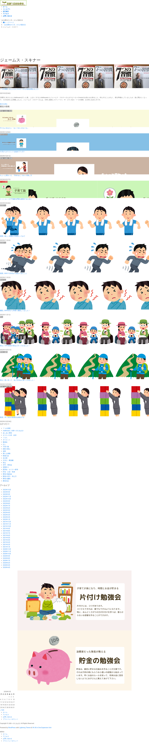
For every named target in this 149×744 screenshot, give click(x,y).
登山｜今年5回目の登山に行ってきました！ (15, 346)
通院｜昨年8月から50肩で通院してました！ (15, 310)
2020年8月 (6, 558)
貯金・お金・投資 (9, 472)
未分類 (5, 458)
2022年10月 (7, 499)
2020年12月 (7, 549)
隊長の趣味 (6, 479)
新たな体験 (6, 453)
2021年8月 (6, 531)
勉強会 (5, 442)
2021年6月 (6, 535)
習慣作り (6, 467)
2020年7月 (6, 560)
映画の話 (6, 456)
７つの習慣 (6, 428)
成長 (4, 451)
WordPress (12, 727)
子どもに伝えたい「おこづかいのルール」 (14, 128)
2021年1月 (6, 547)
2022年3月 (6, 515)
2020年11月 (7, 551)
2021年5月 (6, 538)
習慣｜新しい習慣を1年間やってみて (12, 236)
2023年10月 (7, 490)
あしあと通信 (7, 433)
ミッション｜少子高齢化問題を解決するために (16, 199)
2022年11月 (7, 496)
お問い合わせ (7, 717)
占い (4, 444)
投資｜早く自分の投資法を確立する (12, 417)
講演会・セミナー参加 (10, 469)
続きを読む (4, 104)
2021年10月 (7, 526)
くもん (5, 437)
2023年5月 (6, 494)
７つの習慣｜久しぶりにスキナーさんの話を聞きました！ (20, 89)
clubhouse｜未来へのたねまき (13, 431)
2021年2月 (6, 544)
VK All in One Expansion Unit (41, 727)
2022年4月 (6, 512)
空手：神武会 (7, 465)
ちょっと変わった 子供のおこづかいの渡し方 (16, 175)
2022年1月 (6, 519)
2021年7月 (6, 533)
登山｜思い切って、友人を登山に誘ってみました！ (17, 380)
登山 (4, 463)
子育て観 (6, 447)
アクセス (6, 715)
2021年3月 (6, 542)
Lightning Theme (25, 727)
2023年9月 (6, 492)
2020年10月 (7, 554)
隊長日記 (6, 481)
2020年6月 (6, 563)
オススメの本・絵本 (10, 435)
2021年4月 (6, 540)
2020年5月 (6, 565)
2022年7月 (6, 506)
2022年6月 (6, 508)
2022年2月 (6, 517)
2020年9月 (6, 556)
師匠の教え (6, 449)
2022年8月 (6, 503)
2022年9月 (6, 501)
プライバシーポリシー (10, 719)
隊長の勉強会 (7, 474)
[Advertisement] (74, 43)
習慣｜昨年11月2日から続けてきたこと (13, 273)
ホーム (5, 712)
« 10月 (2, 710)
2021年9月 (6, 528)
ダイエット (6, 440)
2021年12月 (7, 522)
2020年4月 (6, 567)
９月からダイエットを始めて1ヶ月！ (12, 152)
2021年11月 (7, 524)
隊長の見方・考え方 (10, 476)
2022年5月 (6, 510)
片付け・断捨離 (8, 460)
